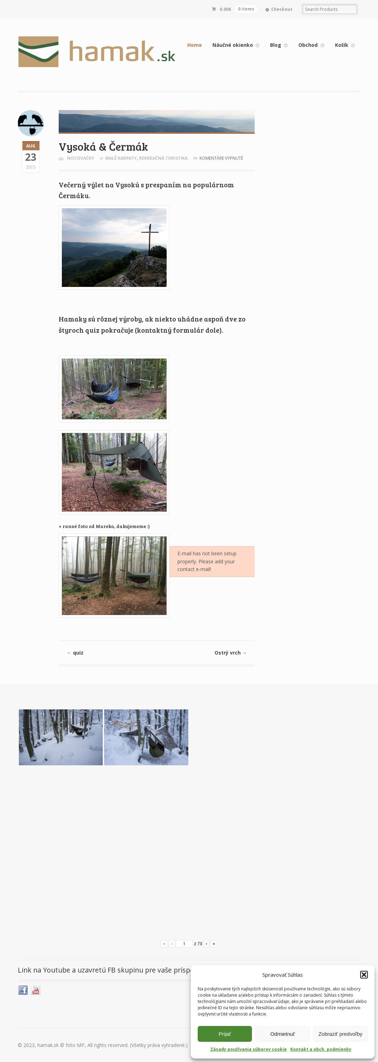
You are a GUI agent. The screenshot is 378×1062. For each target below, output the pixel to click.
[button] (364, 974)
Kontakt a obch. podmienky (320, 1049)
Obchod (308, 45)
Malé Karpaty (121, 158)
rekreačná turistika (163, 158)
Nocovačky (80, 158)
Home (194, 45)
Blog (275, 45)
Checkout (281, 9)
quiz (82, 652)
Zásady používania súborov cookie (248, 1049)
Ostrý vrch (231, 652)
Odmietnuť (282, 1034)
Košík (341, 45)
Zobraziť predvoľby (340, 1034)
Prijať (225, 1034)
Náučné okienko (232, 45)
